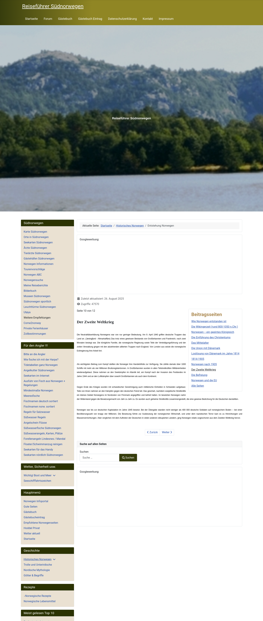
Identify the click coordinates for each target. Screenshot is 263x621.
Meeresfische (32, 395)
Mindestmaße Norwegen (38, 390)
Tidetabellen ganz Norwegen (41, 365)
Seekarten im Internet (36, 375)
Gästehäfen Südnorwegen (39, 258)
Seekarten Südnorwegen (38, 242)
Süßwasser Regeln (35, 417)
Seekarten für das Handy (38, 449)
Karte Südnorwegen (35, 231)
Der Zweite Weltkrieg (203, 369)
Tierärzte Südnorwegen (37, 253)
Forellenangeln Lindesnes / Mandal (44, 438)
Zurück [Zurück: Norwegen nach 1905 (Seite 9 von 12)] (152, 432)
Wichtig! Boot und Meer (37, 475)
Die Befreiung (199, 375)
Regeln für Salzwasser (37, 412)
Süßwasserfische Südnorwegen (42, 428)
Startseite (31, 18)
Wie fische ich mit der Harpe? (41, 359)
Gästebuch (65, 18)
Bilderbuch (30, 290)
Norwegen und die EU (204, 380)
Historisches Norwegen (37, 559)
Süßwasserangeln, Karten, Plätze (43, 433)
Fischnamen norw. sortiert (39, 406)
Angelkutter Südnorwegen (39, 370)
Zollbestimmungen (35, 333)
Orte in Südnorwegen (36, 237)
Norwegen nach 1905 (204, 364)
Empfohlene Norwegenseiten (41, 522)
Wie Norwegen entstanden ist (208, 321)
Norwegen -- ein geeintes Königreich (212, 332)
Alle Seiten (197, 385)
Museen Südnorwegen (37, 296)
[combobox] (99, 457)
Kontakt (148, 18)
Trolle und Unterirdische (38, 564)
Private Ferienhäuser (36, 328)
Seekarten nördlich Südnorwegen (43, 455)
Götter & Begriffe (33, 575)
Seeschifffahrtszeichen (37, 480)
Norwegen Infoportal (36, 501)
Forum (48, 18)
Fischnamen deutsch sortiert (41, 401)
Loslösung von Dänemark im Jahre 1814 (215, 353)
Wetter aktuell (32, 533)
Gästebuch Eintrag (90, 18)
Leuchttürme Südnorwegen (40, 306)
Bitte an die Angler (34, 354)
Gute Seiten (30, 506)
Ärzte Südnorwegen (35, 247)
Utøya (27, 312)
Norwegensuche (33, 280)
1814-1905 (197, 359)
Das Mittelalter (200, 342)
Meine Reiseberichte (36, 285)
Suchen (84, 451)
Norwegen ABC (33, 274)
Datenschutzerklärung (122, 18)
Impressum (166, 18)
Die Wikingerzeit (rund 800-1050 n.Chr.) (214, 326)
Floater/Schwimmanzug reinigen (43, 444)
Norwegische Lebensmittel (40, 601)
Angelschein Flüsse (35, 422)
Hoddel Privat (32, 528)
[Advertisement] (159, 267)
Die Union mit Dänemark (205, 348)
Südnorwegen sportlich (37, 301)
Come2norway (32, 323)
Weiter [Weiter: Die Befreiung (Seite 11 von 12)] (167, 432)
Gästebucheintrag (34, 517)
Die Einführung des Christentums (210, 337)
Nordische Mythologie (37, 570)
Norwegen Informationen (38, 264)
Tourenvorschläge (34, 269)
